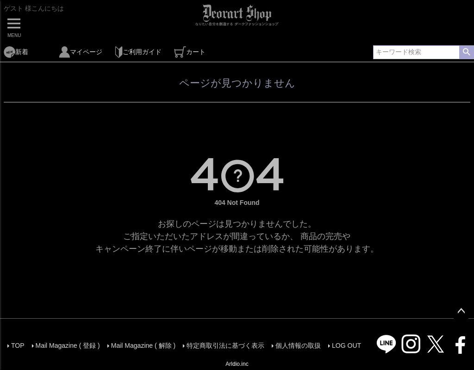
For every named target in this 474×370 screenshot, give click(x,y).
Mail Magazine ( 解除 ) (143, 345)
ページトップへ (461, 311)
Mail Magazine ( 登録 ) (68, 345)
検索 (466, 52)
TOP (18, 345)
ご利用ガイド (138, 52)
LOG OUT (346, 345)
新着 (16, 52)
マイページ (80, 52)
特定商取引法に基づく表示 (225, 345)
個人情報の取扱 (298, 345)
